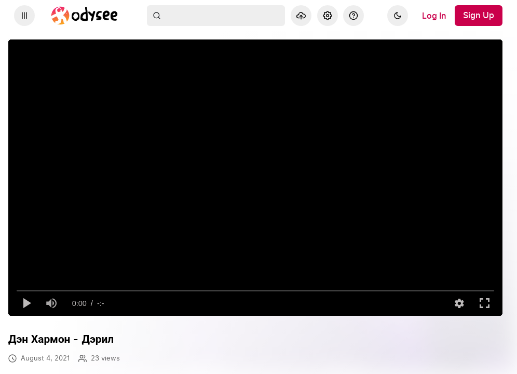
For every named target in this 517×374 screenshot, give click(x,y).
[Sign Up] (478, 15)
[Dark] (397, 15)
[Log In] (434, 15)
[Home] (85, 15)
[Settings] (327, 15)
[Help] (353, 15)
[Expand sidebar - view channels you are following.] (24, 15)
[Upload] (301, 15)
